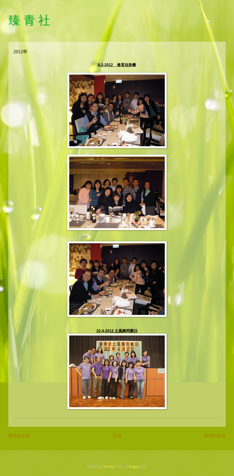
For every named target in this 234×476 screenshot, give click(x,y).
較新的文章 (19, 435)
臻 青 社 (29, 20)
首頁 (117, 435)
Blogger (134, 466)
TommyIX (109, 466)
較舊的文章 (215, 435)
